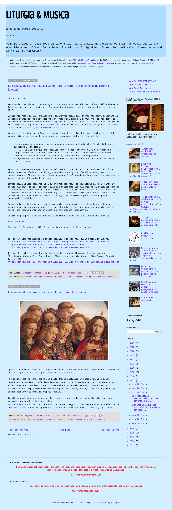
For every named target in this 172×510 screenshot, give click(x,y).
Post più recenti (18, 431)
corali (61, 277)
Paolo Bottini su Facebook (144, 92)
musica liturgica (96, 421)
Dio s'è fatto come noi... (149, 299)
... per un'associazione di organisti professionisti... (151, 222)
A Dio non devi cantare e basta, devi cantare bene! (151, 186)
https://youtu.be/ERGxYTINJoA (41, 127)
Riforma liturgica (85, 277)
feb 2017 (137, 423)
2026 (133, 343)
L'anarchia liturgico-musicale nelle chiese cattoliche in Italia (47, 292)
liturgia (80, 421)
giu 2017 (137, 419)
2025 (133, 347)
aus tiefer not (29, 277)
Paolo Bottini (16, 221)
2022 (133, 360)
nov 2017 (137, 388)
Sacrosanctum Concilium (21, 405)
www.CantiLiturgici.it (142, 85)
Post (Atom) (30, 436)
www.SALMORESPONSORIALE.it (144, 81)
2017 (133, 380)
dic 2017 (137, 384)
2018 (133, 376)
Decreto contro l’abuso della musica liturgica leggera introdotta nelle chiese (145, 254)
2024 (133, 351)
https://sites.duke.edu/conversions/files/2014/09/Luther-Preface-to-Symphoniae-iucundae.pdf (63, 262)
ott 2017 (137, 392)
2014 (133, 437)
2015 (133, 433)
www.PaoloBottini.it (141, 88)
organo (100, 66)
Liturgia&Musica (81, 60)
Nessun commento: (72, 273)
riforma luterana (106, 277)
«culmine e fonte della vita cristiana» (97, 63)
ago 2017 (137, 415)
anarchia (25, 421)
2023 (133, 355)
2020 (133, 368)
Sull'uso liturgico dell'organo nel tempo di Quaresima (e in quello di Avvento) (144, 170)
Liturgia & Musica (37, 15)
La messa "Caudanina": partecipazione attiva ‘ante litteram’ (149, 271)
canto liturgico (47, 277)
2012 (133, 445)
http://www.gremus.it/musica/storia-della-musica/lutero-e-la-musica (48, 247)
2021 (133, 364)
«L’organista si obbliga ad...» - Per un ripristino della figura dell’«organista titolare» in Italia (145, 204)
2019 (133, 372)
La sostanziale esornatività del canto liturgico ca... (146, 398)
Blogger (115, 503)
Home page (64, 431)
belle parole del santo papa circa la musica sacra (43, 372)
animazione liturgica (43, 421)
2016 (133, 429)
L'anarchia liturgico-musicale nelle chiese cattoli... (146, 407)
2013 (133, 441)
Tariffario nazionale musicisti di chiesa (148, 153)
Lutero (70, 277)
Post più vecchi (110, 431)
